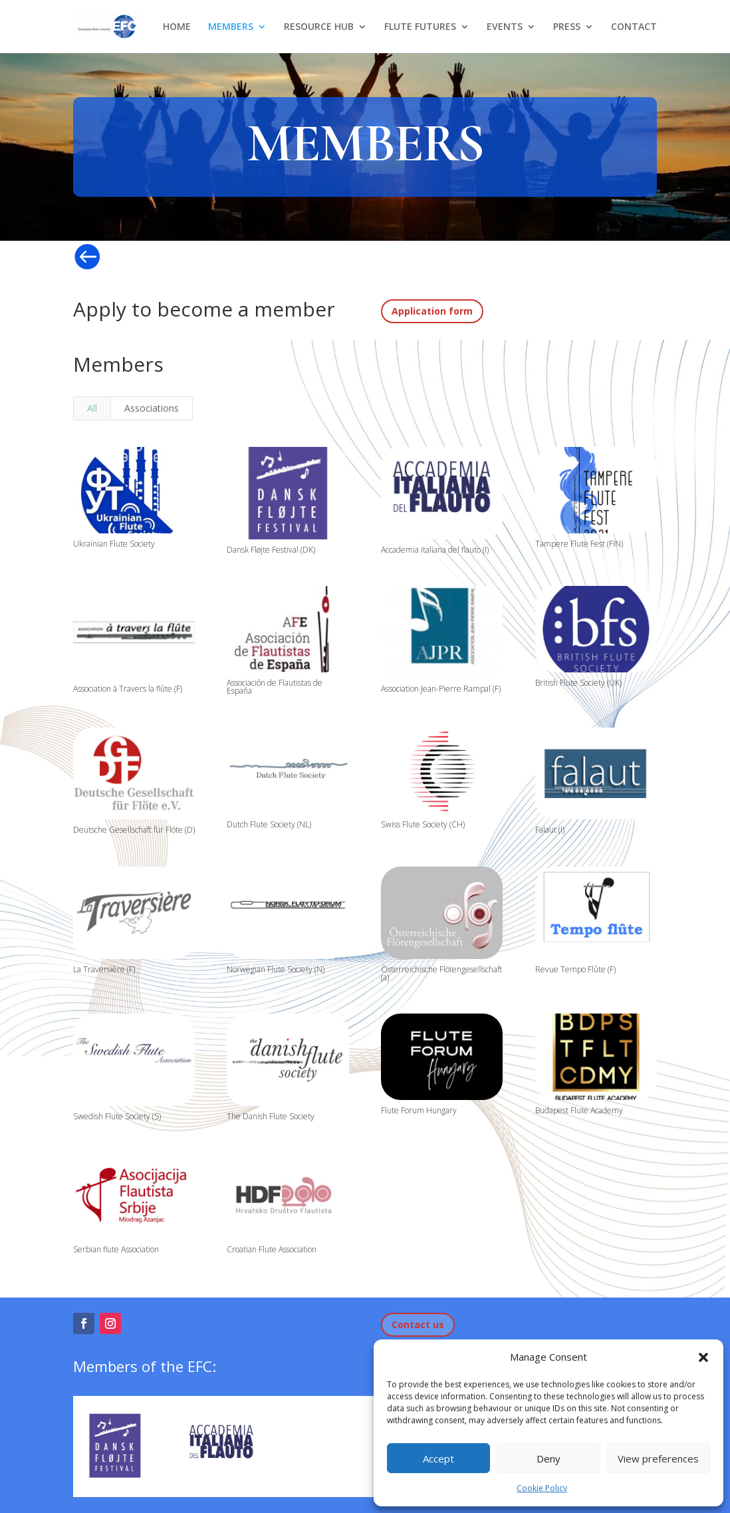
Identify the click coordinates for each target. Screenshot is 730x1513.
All (92, 408)
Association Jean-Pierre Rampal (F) (441, 688)
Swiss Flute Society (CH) (423, 824)
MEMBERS (230, 27)
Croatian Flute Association (271, 1249)
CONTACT (634, 27)
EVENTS (505, 27)
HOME (177, 27)
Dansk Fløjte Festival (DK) (271, 549)
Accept (438, 1458)
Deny (548, 1458)
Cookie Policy (542, 1488)
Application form (432, 311)
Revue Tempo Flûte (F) (575, 969)
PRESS (566, 27)
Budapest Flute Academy (578, 1110)
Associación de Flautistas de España (274, 686)
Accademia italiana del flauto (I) (435, 549)
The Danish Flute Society (270, 1116)
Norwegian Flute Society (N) (275, 969)
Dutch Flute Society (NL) (269, 824)
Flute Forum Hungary (419, 1110)
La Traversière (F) (103, 969)
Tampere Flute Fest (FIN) (578, 543)
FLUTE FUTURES (420, 27)
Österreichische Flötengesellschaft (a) (441, 973)
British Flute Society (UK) (578, 682)
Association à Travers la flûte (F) (127, 688)
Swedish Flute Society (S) (116, 1116)
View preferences (658, 1458)
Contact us (418, 1324)
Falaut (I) (549, 829)
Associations (151, 408)
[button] (703, 1357)
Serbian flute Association (115, 1249)
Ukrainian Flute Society (113, 543)
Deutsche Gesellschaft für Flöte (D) (133, 829)
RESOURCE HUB (319, 27)
